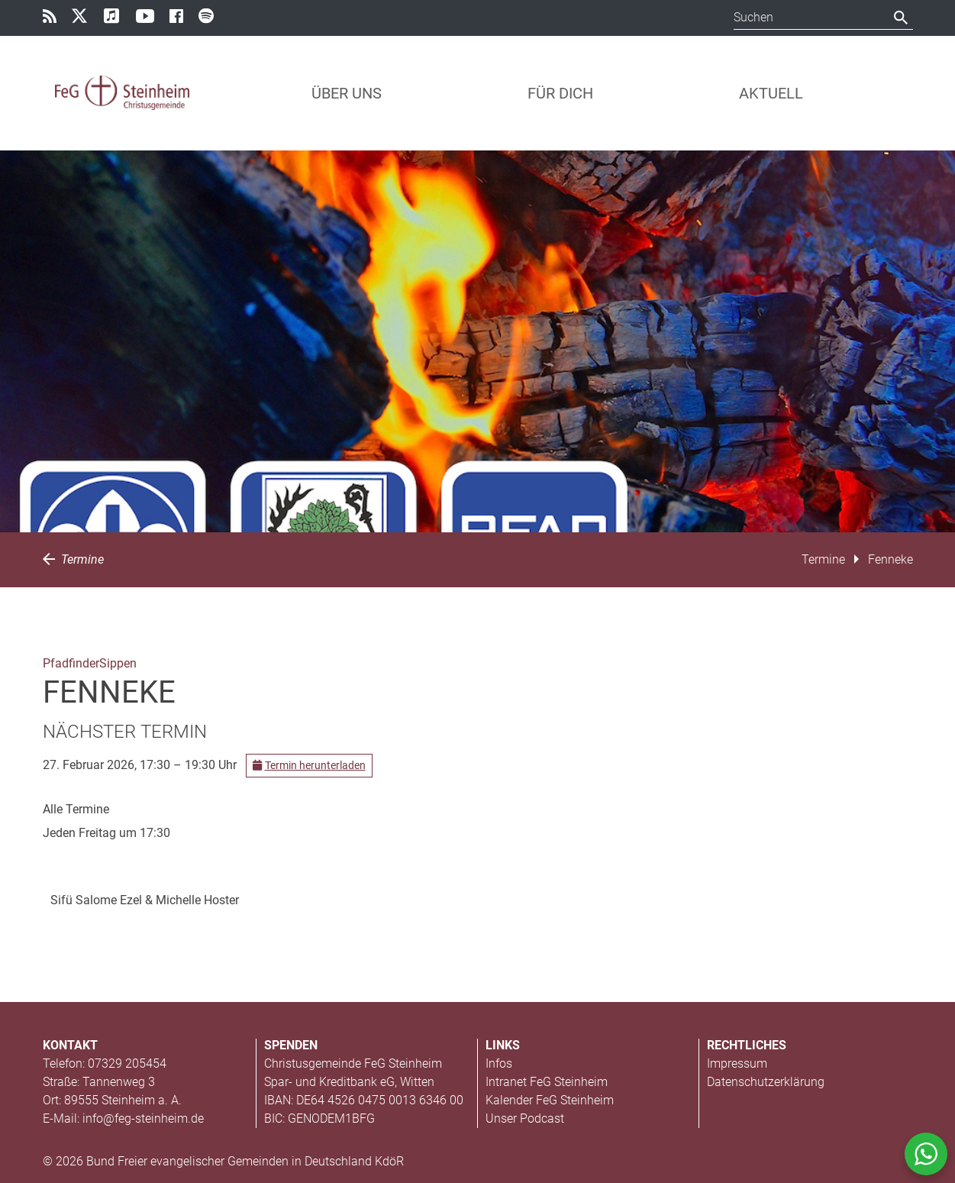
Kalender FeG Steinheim (550, 1100)
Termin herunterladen (309, 765)
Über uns (346, 93)
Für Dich (560, 93)
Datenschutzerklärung (765, 1082)
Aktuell (771, 93)
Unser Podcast (525, 1118)
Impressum (737, 1063)
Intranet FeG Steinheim (547, 1082)
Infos (499, 1063)
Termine (73, 559)
